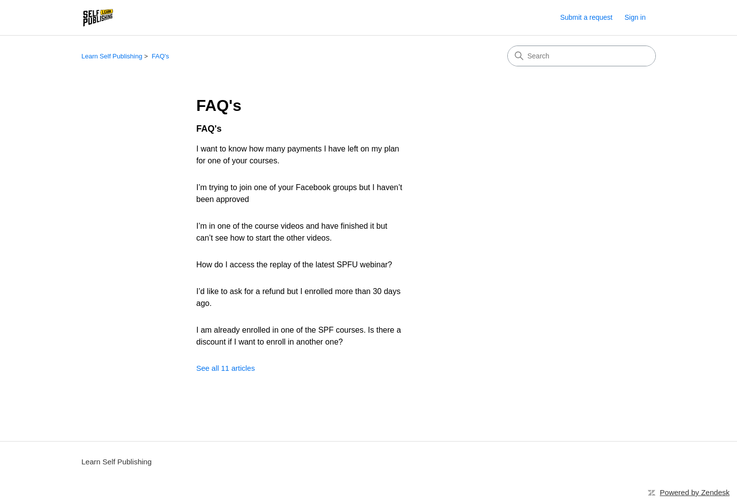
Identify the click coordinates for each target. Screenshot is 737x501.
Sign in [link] (635, 17)
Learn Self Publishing (112, 56)
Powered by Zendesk (695, 492)
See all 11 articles (226, 368)
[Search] (581, 56)
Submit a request (586, 17)
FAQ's (160, 56)
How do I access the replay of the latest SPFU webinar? (295, 264)
